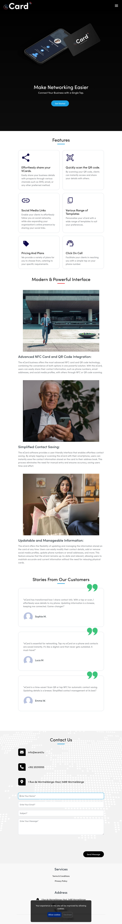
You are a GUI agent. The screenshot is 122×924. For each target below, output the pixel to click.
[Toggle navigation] (116, 6)
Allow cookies (54, 914)
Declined (68, 914)
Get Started (60, 103)
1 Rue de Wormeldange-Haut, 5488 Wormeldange (63, 899)
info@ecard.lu (36, 752)
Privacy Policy (61, 881)
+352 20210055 (36, 767)
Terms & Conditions (61, 876)
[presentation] (37, 842)
